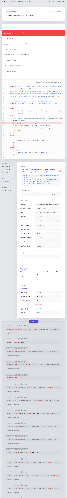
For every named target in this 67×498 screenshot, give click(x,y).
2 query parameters (12, 355)
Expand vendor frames (12, 27)
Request (4, 163)
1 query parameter (12, 333)
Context (4, 187)
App (3, 178)
